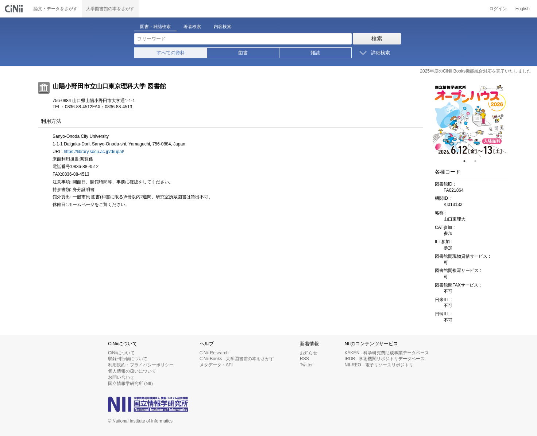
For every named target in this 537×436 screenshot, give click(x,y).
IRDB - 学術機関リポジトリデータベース (385, 358)
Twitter (306, 364)
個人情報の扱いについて (132, 371)
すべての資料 (171, 52)
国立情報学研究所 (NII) (130, 383)
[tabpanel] (469, 120)
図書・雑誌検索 (155, 26)
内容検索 (222, 26)
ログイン (498, 8)
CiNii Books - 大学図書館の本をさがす (237, 358)
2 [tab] (478, 161)
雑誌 (315, 52)
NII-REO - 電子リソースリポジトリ (379, 364)
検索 (376, 38)
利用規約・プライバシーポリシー (141, 364)
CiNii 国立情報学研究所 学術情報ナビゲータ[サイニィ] (14, 8)
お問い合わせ (121, 377)
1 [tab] (467, 161)
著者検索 (192, 26)
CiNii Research (214, 352)
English (522, 8)
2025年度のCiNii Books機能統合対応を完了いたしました (475, 71)
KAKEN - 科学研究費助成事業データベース (387, 352)
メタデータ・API (216, 364)
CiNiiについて (121, 352)
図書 (243, 52)
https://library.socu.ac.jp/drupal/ (94, 151)
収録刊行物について (127, 358)
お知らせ (308, 352)
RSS (304, 358)
